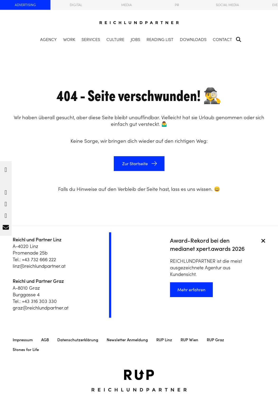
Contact (222, 39)
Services (91, 39)
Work (69, 39)
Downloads (193, 39)
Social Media (227, 5)
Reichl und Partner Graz (38, 281)
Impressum (23, 339)
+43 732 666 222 (39, 259)
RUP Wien (189, 339)
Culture (115, 39)
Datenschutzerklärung (77, 339)
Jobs (135, 39)
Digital (76, 5)
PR (177, 5)
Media (126, 5)
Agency (48, 39)
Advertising (25, 5)
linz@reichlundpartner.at (39, 266)
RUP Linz (164, 339)
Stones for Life (26, 349)
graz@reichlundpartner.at (40, 308)
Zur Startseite (134, 163)
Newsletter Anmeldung (127, 339)
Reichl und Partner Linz (37, 240)
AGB (45, 339)
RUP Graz (215, 339)
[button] (6, 168)
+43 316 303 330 (39, 301)
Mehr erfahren (191, 289)
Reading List (160, 39)
